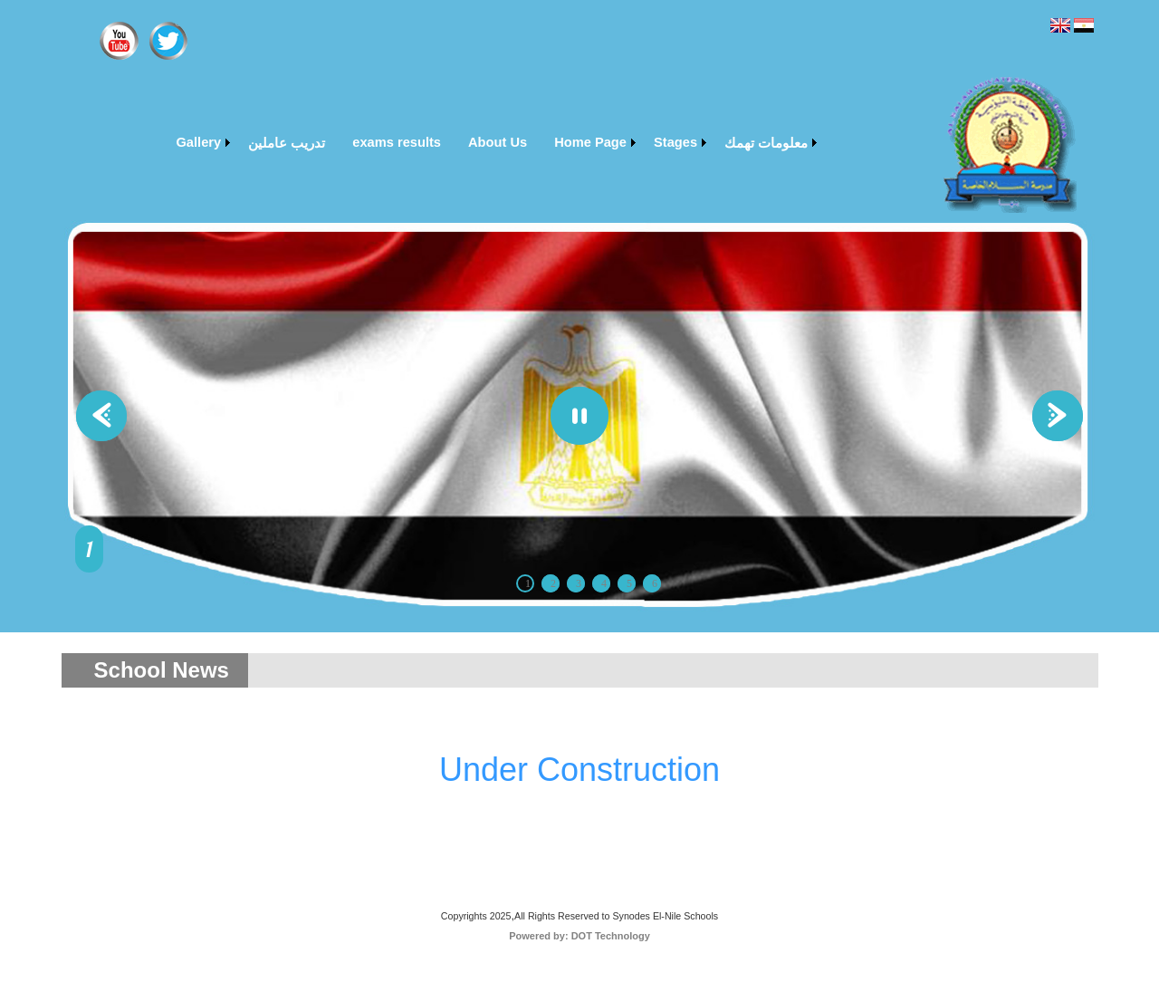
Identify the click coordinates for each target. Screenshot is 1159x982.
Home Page (590, 142)
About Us (497, 142)
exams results (396, 142)
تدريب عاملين (286, 143)
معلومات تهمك (766, 143)
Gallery (198, 142)
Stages (675, 142)
